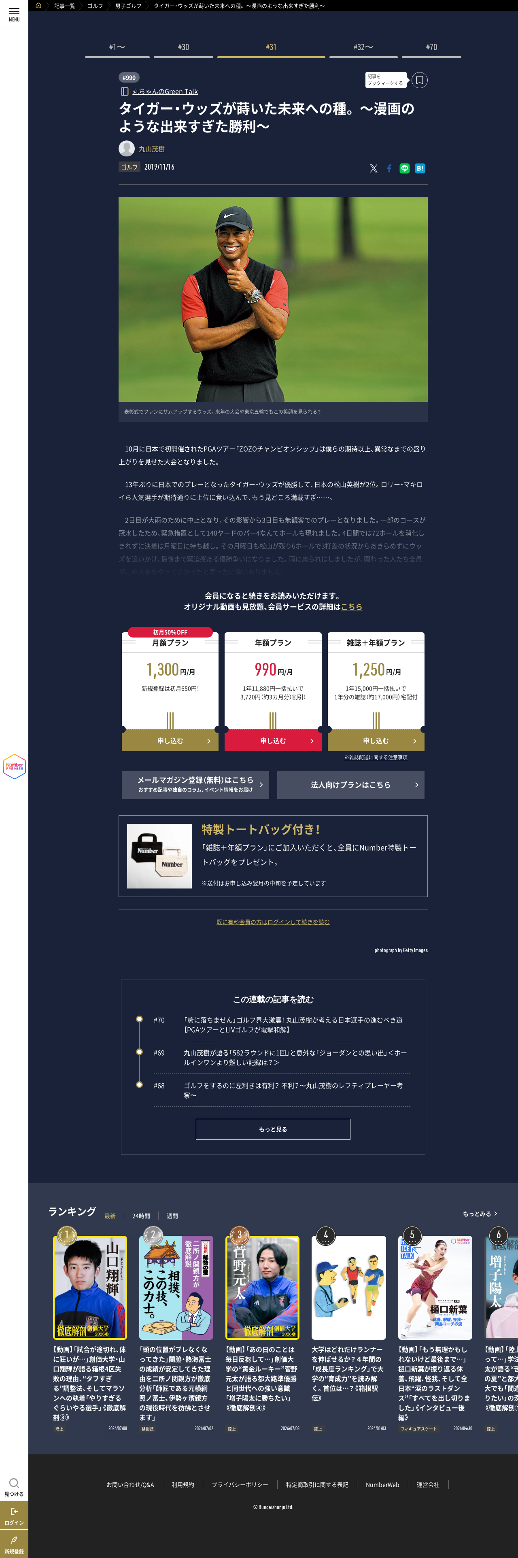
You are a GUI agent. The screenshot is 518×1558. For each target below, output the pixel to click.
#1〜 (117, 48)
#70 (431, 48)
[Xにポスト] (374, 168)
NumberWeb (382, 1484)
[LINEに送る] (405, 168)
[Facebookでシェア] (389, 168)
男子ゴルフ (128, 5)
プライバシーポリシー (240, 1484)
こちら (352, 606)
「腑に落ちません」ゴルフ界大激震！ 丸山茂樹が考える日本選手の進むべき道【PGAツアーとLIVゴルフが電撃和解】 (278, 1024)
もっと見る (273, 1129)
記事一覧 (64, 5)
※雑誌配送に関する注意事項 (376, 758)
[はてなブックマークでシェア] (420, 168)
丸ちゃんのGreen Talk (165, 90)
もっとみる (477, 1214)
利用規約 (183, 1484)
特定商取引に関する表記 (317, 1484)
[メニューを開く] (14, 14)
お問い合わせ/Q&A (130, 1484)
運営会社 (428, 1484)
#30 (183, 48)
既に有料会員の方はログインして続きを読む (273, 922)
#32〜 (364, 48)
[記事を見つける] (14, 1486)
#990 (129, 77)
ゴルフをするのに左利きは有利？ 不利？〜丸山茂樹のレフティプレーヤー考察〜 (278, 1090)
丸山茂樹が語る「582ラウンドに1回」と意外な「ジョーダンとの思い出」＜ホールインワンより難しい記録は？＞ (280, 1057)
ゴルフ (95, 5)
